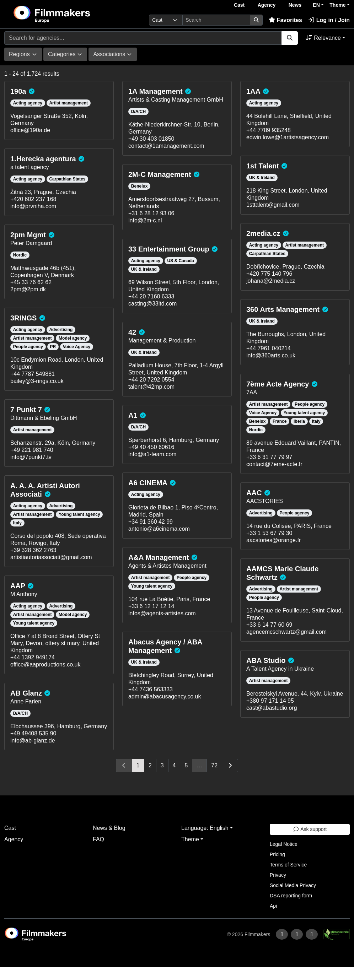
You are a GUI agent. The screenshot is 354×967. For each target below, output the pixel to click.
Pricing (277, 854)
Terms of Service (288, 865)
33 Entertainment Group (168, 249)
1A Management (155, 91)
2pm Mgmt (28, 235)
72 (214, 765)
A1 (133, 415)
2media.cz (263, 233)
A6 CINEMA (147, 483)
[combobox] (23, 54)
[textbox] (19, 54)
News (295, 5)
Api (273, 906)
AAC (254, 493)
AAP (17, 586)
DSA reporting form (291, 895)
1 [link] (138, 765)
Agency (267, 5)
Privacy (278, 875)
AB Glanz (26, 693)
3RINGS (23, 318)
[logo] (69, 14)
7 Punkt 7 (26, 410)
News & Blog (109, 828)
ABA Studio (265, 660)
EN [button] (316, 5)
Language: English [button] (205, 828)
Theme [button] (337, 5)
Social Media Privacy (293, 885)
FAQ (98, 839)
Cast (239, 5)
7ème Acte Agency (277, 384)
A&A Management (158, 557)
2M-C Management (159, 174)
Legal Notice (283, 844)
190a (18, 91)
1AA (253, 91)
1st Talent (262, 166)
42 (132, 332)
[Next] (230, 765)
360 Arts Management (283, 309)
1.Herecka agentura (43, 159)
